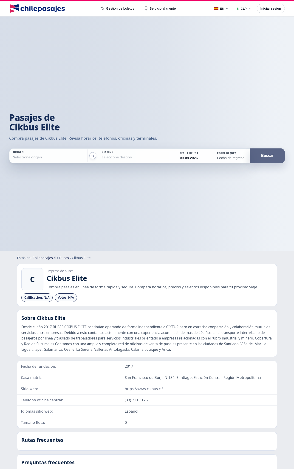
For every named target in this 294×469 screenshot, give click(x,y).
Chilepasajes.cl (44, 257)
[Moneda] (243, 8)
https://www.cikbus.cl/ (144, 388)
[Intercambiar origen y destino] (92, 155)
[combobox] (13, 157)
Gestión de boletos (117, 8)
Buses (64, 257)
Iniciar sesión (270, 8)
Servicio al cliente (160, 8)
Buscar (267, 155)
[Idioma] (221, 8)
